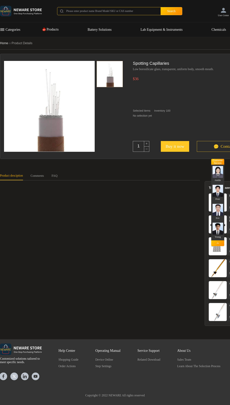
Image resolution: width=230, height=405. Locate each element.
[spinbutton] (138, 146)
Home (4, 43)
